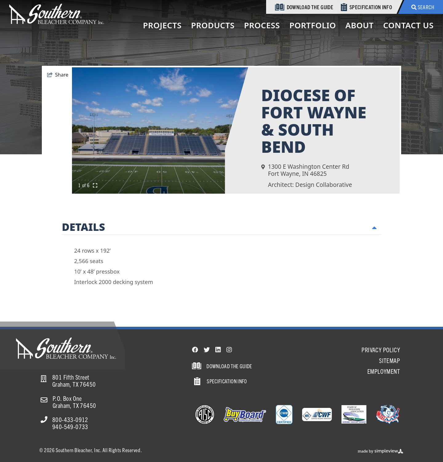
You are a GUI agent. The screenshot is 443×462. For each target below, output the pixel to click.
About (359, 25)
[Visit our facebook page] (195, 350)
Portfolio (312, 25)
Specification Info (366, 7)
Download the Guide (304, 7)
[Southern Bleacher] (56, 13)
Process (262, 25)
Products (212, 25)
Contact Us (408, 25)
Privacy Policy (380, 349)
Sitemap (389, 360)
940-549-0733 (70, 426)
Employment (383, 371)
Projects (162, 25)
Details (219, 227)
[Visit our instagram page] (229, 350)
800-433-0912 (70, 419)
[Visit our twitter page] (207, 350)
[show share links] (57, 75)
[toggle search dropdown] (420, 7)
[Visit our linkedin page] (218, 350)
